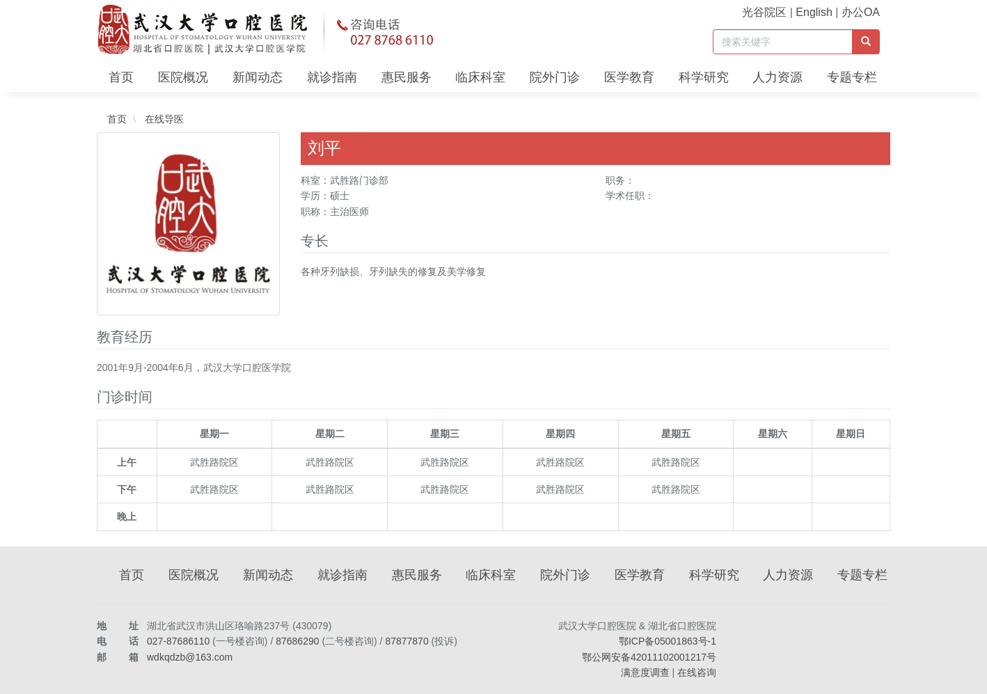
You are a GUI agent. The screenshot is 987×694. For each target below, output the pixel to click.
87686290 (297, 641)
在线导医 (163, 119)
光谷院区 (764, 12)
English (814, 12)
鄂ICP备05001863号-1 (667, 641)
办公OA (861, 12)
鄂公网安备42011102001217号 (649, 657)
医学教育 (629, 77)
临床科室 (480, 77)
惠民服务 (406, 77)
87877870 (406, 641)
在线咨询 (696, 672)
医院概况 (183, 77)
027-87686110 (178, 641)
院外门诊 (555, 77)
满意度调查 (645, 672)
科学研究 (704, 77)
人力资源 (777, 77)
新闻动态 (257, 77)
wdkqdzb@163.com (189, 657)
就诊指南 (332, 77)
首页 (121, 77)
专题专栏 (852, 77)
